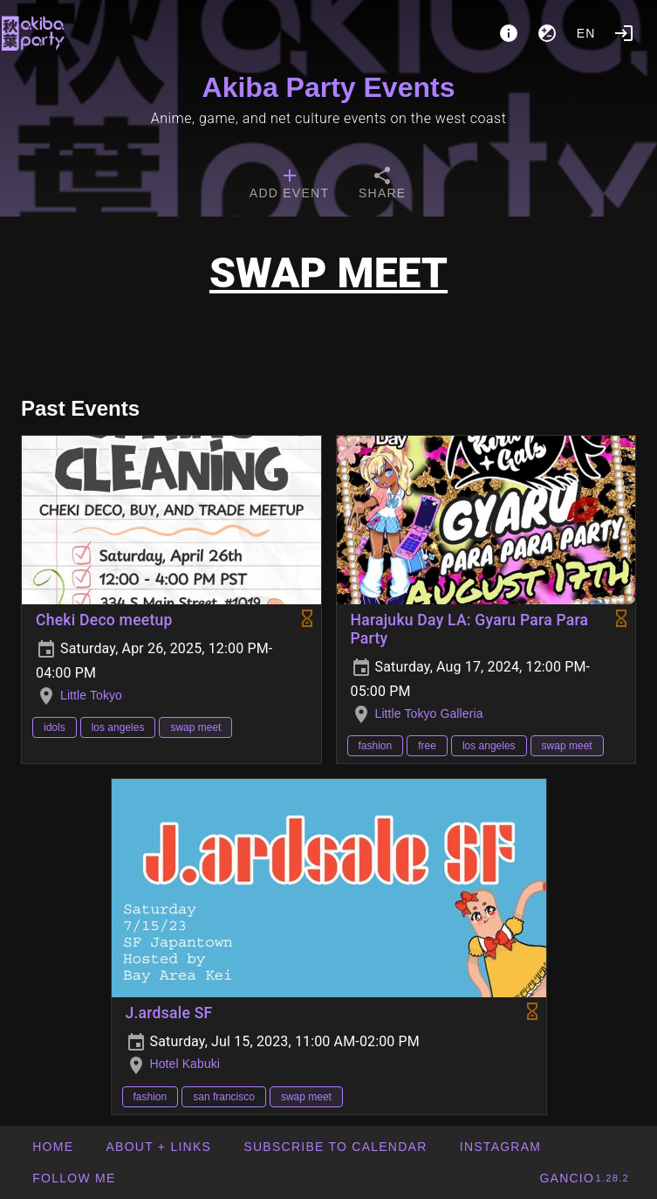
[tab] (289, 185)
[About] (508, 33)
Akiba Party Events (328, 87)
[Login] (624, 33)
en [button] (586, 33)
